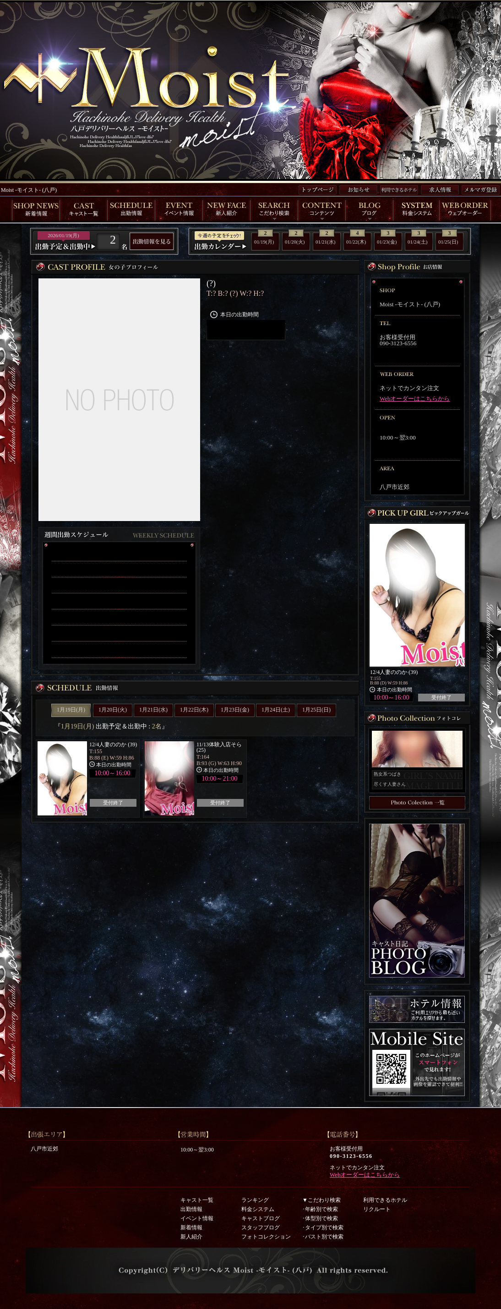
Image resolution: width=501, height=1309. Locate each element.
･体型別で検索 (320, 1218)
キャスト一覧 (196, 1200)
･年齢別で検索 (320, 1209)
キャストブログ (260, 1218)
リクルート (377, 1209)
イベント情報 (196, 1218)
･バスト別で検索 (322, 1236)
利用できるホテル (385, 1200)
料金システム (257, 1209)
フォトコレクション (266, 1236)
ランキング (255, 1200)
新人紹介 (191, 1236)
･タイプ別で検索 (322, 1227)
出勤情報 (191, 1209)
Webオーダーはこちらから (415, 398)
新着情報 (191, 1227)
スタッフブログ (260, 1227)
